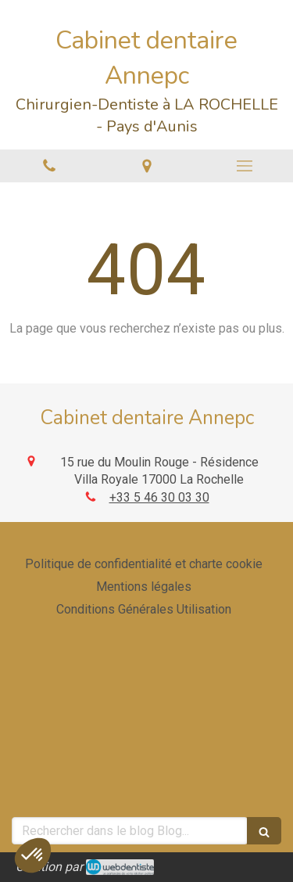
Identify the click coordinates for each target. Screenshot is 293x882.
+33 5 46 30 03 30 (159, 497)
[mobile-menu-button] (244, 166)
